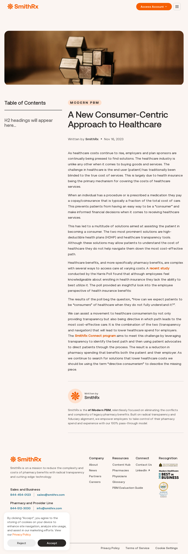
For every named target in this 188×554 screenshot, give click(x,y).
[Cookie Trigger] (166, 548)
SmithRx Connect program (95, 336)
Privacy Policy (21, 534)
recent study (159, 268)
